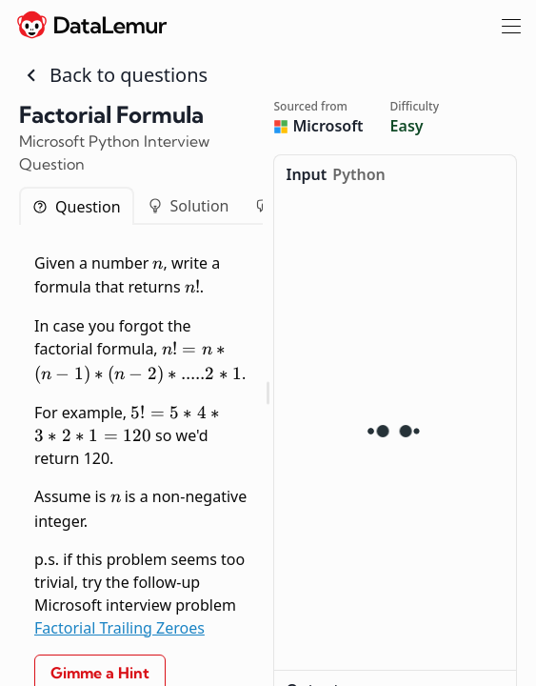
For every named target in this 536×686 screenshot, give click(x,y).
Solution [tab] (188, 205)
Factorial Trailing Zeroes (119, 627)
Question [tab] (76, 206)
